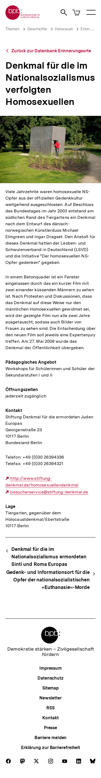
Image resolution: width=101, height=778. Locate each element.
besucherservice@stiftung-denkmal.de (49, 492)
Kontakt (50, 717)
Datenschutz (50, 678)
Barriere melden (50, 737)
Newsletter (50, 697)
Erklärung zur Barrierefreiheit (50, 747)
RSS (50, 707)
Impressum (50, 668)
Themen (12, 29)
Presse (50, 727)
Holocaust (64, 29)
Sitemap (50, 688)
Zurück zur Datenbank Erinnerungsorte (51, 50)
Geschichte (37, 29)
